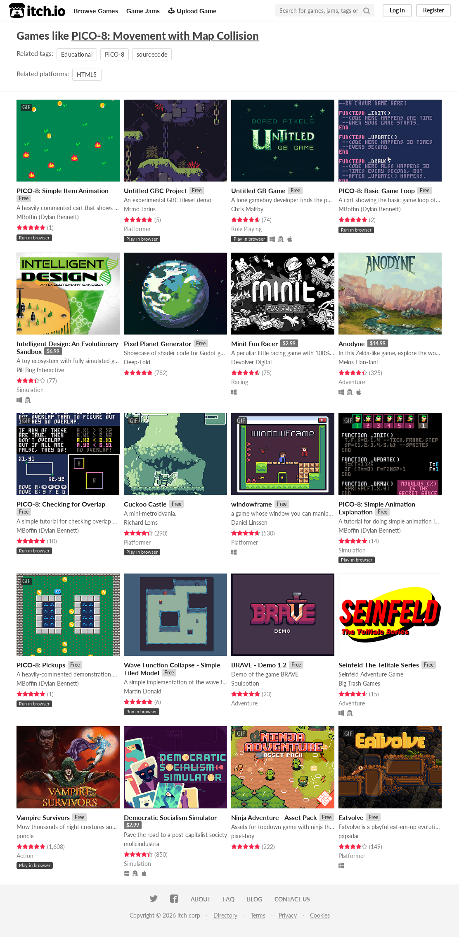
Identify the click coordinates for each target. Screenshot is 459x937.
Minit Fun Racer (254, 343)
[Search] (366, 10)
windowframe (251, 504)
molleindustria (141, 843)
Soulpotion (245, 683)
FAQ (228, 899)
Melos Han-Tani (358, 362)
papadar (348, 835)
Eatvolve (351, 817)
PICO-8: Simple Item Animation (63, 190)
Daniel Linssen (249, 522)
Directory (225, 915)
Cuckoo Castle (145, 504)
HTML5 (87, 74)
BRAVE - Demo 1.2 (258, 665)
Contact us (292, 899)
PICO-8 (114, 54)
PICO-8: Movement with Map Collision (165, 35)
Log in (397, 10)
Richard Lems (141, 522)
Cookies (320, 915)
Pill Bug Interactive (40, 369)
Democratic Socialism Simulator (170, 817)
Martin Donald (142, 691)
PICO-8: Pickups (41, 665)
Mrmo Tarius (140, 209)
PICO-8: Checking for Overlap (61, 504)
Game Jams (143, 10)
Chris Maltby (247, 209)
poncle (25, 835)
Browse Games (95, 10)
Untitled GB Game (258, 190)
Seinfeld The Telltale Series (378, 665)
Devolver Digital (251, 362)
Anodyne (351, 343)
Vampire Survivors (43, 817)
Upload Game (192, 10)
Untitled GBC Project (155, 190)
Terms (258, 915)
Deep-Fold (137, 362)
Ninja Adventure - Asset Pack (274, 817)
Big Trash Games (359, 683)
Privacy (288, 915)
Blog (254, 899)
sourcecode (152, 54)
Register (433, 10)
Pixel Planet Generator (157, 343)
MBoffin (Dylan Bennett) (48, 216)
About (201, 899)
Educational (76, 54)
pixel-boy (242, 835)
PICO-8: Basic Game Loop (376, 190)
